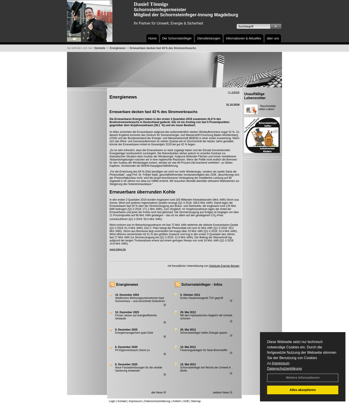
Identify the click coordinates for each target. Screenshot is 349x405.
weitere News (222, 392)
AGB (186, 401)
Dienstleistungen (208, 38)
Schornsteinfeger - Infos (201, 284)
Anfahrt (176, 401)
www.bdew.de (118, 249)
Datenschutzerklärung (284, 368)
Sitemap (196, 401)
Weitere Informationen (303, 377)
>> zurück (233, 92)
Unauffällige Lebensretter (255, 96)
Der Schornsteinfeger (177, 38)
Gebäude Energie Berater (224, 265)
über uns (273, 38)
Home (152, 38)
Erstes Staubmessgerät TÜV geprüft (201, 298)
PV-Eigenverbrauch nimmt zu (132, 350)
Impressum (280, 363)
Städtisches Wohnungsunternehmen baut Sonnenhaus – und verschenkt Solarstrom (140, 299)
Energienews (127, 284)
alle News (158, 392)
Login (112, 401)
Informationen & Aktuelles (243, 38)
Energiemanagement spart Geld (134, 332)
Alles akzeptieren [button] (303, 390)
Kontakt (122, 401)
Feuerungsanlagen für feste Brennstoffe (203, 350)
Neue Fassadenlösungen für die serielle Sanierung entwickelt (138, 369)
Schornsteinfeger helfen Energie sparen (203, 332)
